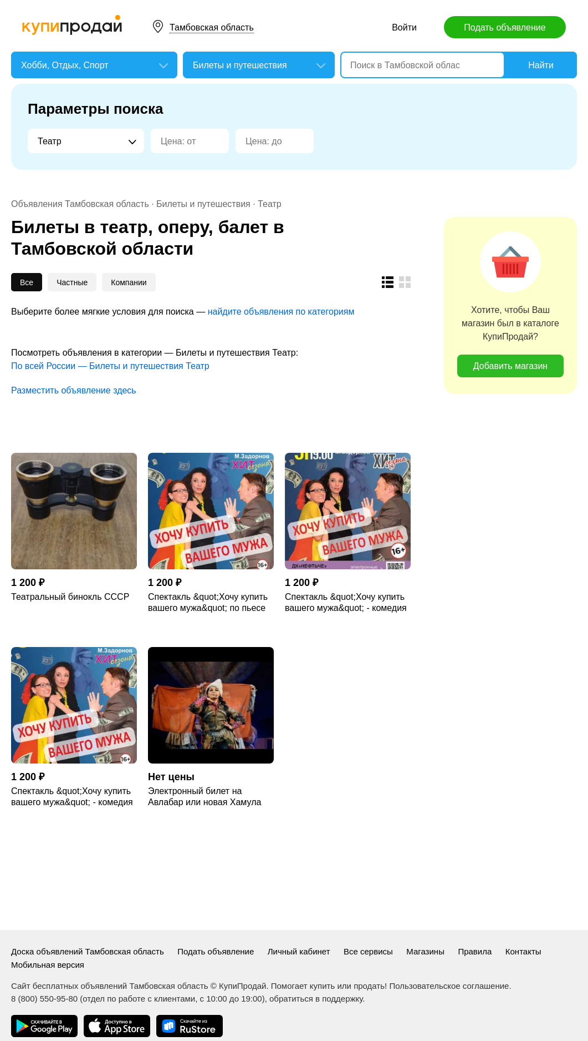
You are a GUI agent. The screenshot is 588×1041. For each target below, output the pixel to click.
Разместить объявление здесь (73, 390)
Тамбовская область (212, 27)
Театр (270, 204)
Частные (72, 282)
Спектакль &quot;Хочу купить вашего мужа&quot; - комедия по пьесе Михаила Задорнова (346, 603)
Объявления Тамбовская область (80, 204)
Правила (475, 951)
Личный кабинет (299, 951)
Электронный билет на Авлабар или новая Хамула (204, 796)
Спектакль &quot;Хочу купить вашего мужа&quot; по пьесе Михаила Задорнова (208, 603)
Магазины (425, 951)
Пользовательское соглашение (449, 986)
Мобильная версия (47, 964)
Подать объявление (504, 27)
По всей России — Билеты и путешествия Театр (110, 366)
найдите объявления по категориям (281, 311)
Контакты (523, 951)
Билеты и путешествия (203, 204)
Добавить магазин (510, 366)
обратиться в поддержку (315, 998)
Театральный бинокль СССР (70, 597)
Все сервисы (368, 951)
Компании (128, 282)
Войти (404, 27)
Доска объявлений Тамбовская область (87, 951)
